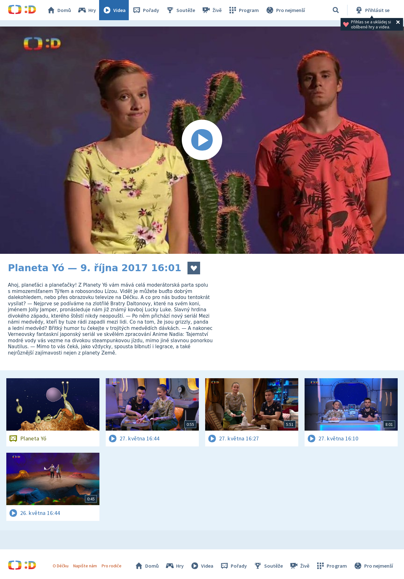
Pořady (145, 10)
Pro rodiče (112, 566)
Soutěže (180, 10)
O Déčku (60, 566)
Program (243, 10)
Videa (114, 10)
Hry (86, 10)
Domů (58, 10)
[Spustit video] (202, 140)
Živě (211, 10)
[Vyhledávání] (335, 10)
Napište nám (85, 566)
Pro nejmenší (285, 10)
